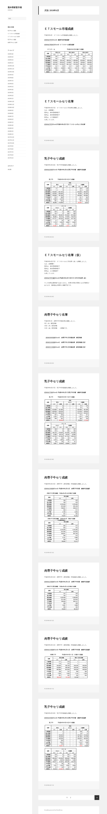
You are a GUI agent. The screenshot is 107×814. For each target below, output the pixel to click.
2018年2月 (10, 131)
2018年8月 (10, 113)
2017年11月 (11, 140)
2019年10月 (11, 72)
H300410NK (48, 718)
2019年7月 (10, 80)
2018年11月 (11, 104)
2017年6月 (10, 155)
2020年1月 (10, 63)
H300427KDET (49, 45)
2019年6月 (10, 83)
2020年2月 (10, 60)
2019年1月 (10, 98)
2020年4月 (10, 54)
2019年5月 (10, 86)
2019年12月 (11, 66)
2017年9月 (10, 146)
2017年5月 (10, 158)
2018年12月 (11, 101)
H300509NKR (50, 338)
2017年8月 (10, 149)
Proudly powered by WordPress (53, 810)
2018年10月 (11, 107)
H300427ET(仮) (49, 278)
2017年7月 (10, 152)
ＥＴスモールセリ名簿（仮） (63, 255)
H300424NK (48, 170)
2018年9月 (10, 110)
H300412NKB (49, 582)
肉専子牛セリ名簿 (12, 42)
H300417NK (48, 392)
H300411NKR (49, 650)
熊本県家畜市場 (15, 7)
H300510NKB (50, 342)
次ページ (97, 797)
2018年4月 (10, 125)
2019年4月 (10, 89)
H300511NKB (50, 347)
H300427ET (48, 40)
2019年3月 (10, 92)
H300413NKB (49, 489)
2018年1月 (10, 134)
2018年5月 (10, 122)
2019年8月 (10, 78)
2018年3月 (10, 128)
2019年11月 (11, 69)
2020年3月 (10, 57)
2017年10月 (11, 143)
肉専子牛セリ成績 (56, 477)
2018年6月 (10, 119)
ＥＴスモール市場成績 (14, 33)
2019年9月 (10, 75)
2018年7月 (10, 116)
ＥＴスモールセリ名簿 (14, 36)
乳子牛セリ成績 (12, 30)
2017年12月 (11, 137)
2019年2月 (10, 95)
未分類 (9, 169)
